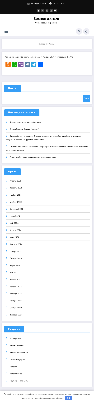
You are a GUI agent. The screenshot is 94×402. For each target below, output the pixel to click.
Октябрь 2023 (16, 257)
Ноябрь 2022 (16, 300)
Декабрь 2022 (16, 293)
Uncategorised (16, 337)
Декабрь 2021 (16, 314)
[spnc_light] (86, 31)
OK (68, 398)
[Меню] (6, 31)
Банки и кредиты (17, 345)
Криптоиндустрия (17, 359)
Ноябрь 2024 (16, 194)
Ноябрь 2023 (16, 250)
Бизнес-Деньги (46, 18)
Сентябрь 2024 (16, 208)
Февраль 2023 (16, 286)
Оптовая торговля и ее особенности (25, 121)
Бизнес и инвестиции (19, 352)
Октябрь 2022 (16, 307)
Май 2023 (14, 272)
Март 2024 (14, 236)
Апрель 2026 (15, 180)
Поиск (12, 88)
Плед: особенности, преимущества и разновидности (33, 156)
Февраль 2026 (16, 187)
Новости (13, 366)
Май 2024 (14, 222)
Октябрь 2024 (16, 201)
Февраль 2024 (16, 243)
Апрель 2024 (15, 229)
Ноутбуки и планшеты (19, 380)
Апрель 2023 (15, 279)
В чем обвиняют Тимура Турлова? (24, 128)
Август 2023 (15, 265)
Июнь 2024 (15, 215)
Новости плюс (16, 373)
